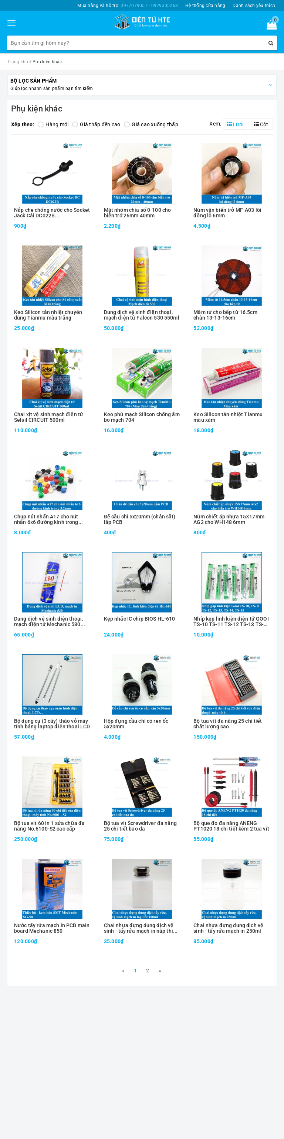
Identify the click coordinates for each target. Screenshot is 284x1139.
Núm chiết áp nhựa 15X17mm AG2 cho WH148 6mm (228, 519)
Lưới (235, 124)
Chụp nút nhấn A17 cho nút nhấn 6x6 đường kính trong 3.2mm (46, 519)
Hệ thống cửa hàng (205, 5)
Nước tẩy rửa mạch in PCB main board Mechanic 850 (51, 928)
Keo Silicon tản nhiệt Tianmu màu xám (228, 417)
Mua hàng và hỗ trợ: (127, 5)
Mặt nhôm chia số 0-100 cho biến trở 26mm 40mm (137, 212)
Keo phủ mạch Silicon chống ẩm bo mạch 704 (142, 417)
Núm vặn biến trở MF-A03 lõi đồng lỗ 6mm (227, 212)
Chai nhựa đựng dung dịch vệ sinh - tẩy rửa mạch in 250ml (228, 928)
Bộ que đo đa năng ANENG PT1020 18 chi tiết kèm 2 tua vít (231, 826)
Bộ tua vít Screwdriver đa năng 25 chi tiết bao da (140, 826)
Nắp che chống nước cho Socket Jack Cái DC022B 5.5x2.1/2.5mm (52, 213)
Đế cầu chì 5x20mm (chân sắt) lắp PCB (140, 519)
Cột (261, 124)
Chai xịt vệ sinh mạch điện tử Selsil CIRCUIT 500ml (48, 417)
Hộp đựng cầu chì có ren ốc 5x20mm (136, 723)
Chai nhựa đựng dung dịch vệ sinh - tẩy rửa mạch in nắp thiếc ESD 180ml (141, 928)
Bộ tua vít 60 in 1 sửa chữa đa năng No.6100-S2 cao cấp (49, 826)
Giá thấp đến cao (96, 124)
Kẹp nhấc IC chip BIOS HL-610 (139, 619)
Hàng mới (53, 124)
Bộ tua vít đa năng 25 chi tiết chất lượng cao (227, 723)
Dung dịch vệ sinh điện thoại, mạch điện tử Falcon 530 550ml (141, 315)
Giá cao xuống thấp (151, 124)
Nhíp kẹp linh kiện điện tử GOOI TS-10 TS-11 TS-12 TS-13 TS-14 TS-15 (231, 622)
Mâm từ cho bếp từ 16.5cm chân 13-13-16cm (225, 315)
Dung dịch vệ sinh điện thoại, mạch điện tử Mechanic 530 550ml (48, 622)
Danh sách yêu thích (254, 5)
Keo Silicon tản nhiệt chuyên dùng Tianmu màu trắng (48, 315)
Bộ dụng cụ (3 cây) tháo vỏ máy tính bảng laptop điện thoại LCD (52, 723)
